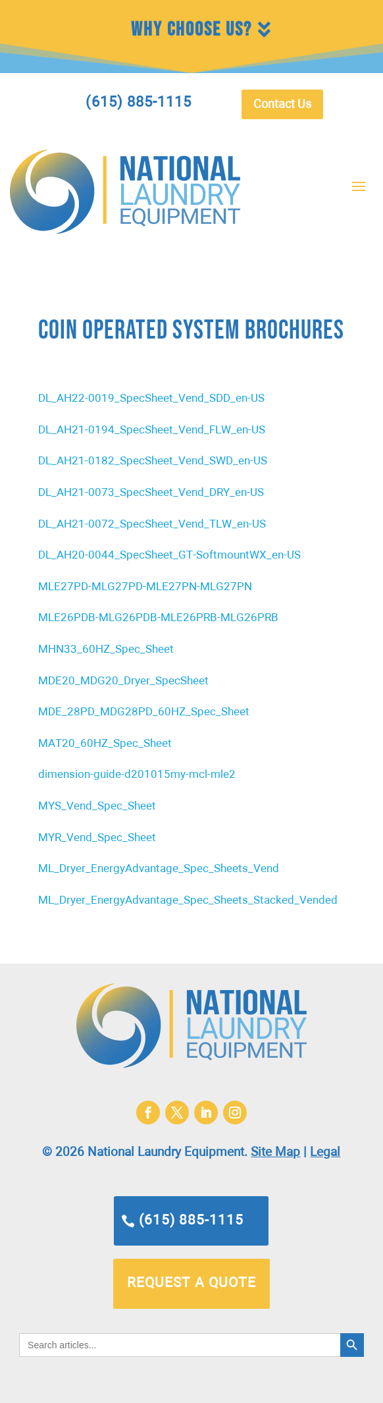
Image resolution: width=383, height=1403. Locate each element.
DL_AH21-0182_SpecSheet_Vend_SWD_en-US (152, 461)
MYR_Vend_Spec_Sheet (97, 838)
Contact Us (282, 105)
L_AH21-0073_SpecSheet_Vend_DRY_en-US (154, 493)
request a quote (191, 1283)
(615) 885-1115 (191, 1221)
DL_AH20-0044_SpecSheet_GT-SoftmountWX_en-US (169, 555)
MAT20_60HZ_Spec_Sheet (105, 744)
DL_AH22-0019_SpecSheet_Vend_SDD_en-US (151, 398)
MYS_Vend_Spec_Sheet (97, 806)
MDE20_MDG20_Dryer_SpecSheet (123, 681)
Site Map (275, 1152)
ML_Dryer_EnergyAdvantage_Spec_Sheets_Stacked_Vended (188, 900)
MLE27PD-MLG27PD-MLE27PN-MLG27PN (145, 587)
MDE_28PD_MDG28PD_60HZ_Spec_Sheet (143, 712)
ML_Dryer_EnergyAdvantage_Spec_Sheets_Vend (158, 869)
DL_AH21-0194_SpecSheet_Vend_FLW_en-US (151, 430)
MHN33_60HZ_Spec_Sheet (106, 649)
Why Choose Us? (191, 29)
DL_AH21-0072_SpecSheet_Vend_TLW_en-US (152, 524)
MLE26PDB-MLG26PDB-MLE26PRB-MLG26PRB (158, 618)
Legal (325, 1152)
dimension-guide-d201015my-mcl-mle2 (137, 775)
